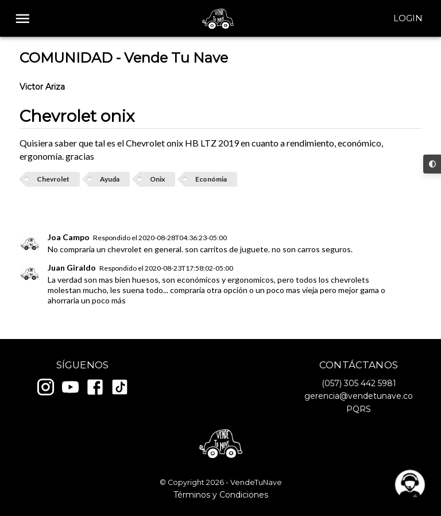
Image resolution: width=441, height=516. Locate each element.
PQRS (358, 409)
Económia (211, 179)
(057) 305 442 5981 (359, 383)
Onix (157, 179)
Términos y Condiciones (220, 495)
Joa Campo (69, 237)
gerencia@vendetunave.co (358, 396)
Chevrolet (53, 179)
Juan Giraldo (72, 267)
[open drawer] (22, 18)
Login (408, 18)
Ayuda (109, 179)
